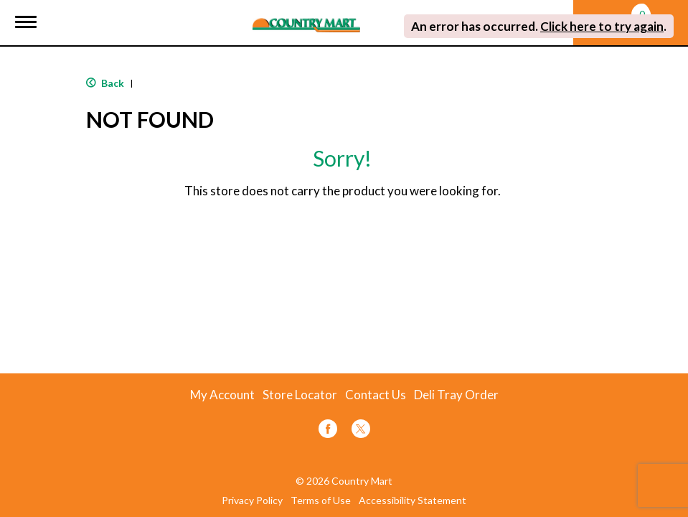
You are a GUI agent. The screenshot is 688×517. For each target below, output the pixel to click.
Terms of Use (321, 500)
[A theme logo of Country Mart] (306, 16)
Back (105, 83)
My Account (222, 395)
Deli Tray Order (456, 395)
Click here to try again (602, 26)
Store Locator (300, 395)
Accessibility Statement (412, 500)
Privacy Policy (252, 500)
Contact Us (375, 395)
